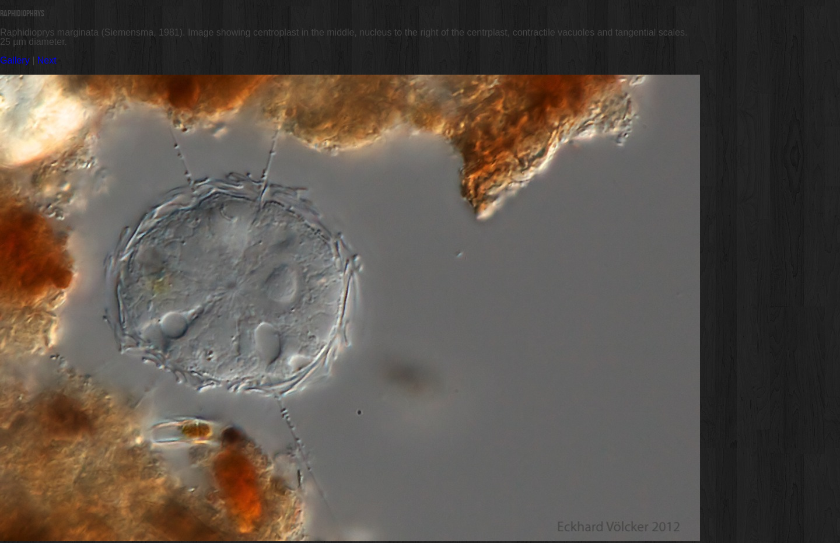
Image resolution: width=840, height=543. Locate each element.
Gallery (15, 60)
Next (47, 60)
